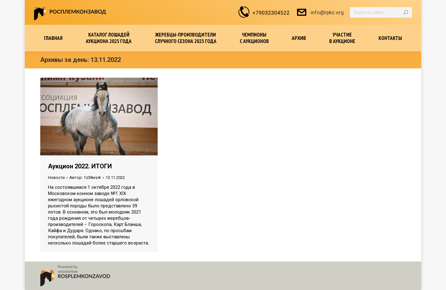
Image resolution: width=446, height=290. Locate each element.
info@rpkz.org (320, 12)
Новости (56, 177)
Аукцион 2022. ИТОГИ (80, 166)
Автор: (85, 177)
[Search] (381, 12)
